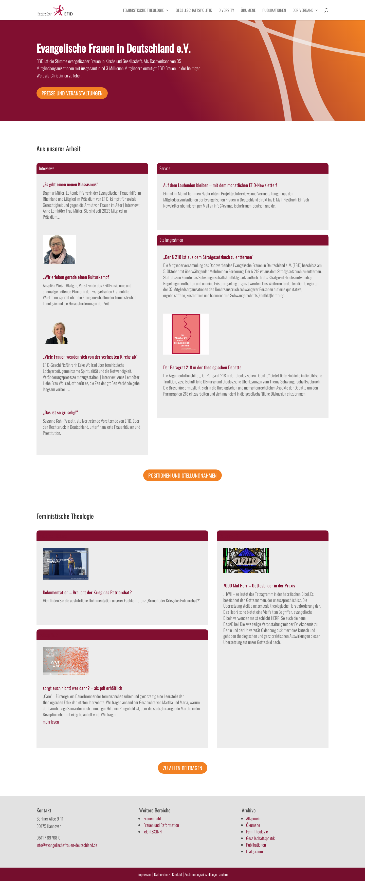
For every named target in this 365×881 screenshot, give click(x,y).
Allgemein (253, 818)
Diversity (226, 10)
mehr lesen (51, 722)
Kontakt (177, 874)
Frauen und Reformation (161, 825)
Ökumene (248, 10)
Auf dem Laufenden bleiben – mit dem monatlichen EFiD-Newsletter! (220, 185)
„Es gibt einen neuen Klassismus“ (70, 184)
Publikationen (274, 10)
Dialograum (254, 851)
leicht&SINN (152, 831)
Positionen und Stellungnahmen (182, 475)
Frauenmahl (152, 818)
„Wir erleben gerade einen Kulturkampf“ (77, 277)
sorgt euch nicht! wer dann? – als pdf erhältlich (82, 688)
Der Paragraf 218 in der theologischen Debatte (202, 367)
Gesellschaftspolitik (194, 10)
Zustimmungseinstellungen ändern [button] (206, 874)
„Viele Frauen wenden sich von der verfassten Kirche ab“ (90, 356)
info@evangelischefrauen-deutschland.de (66, 845)
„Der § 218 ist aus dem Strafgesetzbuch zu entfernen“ (208, 257)
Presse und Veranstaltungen (72, 93)
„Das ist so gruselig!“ (60, 412)
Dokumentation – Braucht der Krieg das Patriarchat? (87, 592)
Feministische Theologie (143, 10)
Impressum (145, 874)
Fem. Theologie (257, 831)
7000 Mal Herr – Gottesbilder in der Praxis (259, 585)
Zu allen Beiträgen (182, 768)
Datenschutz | (162, 874)
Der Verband (303, 10)
